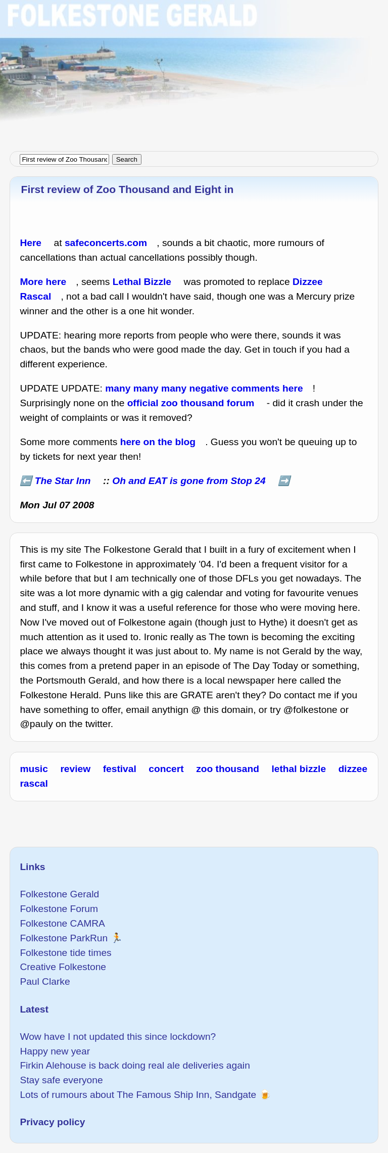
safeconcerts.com (106, 242)
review (75, 768)
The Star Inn (63, 480)
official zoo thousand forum (191, 403)
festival (119, 768)
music (33, 768)
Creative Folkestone (63, 967)
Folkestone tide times (65, 952)
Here (30, 242)
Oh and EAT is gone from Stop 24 (188, 480)
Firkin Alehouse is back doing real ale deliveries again (135, 1065)
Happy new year (55, 1051)
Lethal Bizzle (142, 281)
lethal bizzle (298, 768)
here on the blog (158, 442)
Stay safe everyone (61, 1080)
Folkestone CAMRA (62, 923)
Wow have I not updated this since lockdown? (118, 1036)
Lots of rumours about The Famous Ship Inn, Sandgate (138, 1094)
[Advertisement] (194, 70)
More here (43, 281)
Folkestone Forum (59, 908)
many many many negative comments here (204, 388)
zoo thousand (227, 768)
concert (166, 768)
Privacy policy (52, 1122)
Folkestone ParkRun (64, 938)
